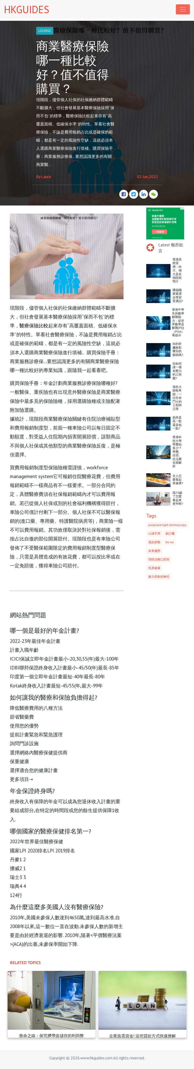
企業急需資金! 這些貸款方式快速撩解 (142, 1035)
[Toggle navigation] (183, 9)
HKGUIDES (26, 9)
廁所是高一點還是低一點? (177, 423)
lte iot (169, 542)
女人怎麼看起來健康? (178, 479)
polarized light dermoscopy (167, 525)
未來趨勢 (154, 551)
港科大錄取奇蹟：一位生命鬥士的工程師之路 (177, 397)
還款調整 (154, 542)
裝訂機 (170, 533)
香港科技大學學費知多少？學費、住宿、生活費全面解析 (177, 451)
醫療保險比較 (33, 325)
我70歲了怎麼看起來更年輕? (178, 498)
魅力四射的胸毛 (158, 576)
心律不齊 (154, 533)
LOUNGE (44, 30)
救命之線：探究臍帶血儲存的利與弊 (51, 1035)
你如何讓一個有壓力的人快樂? (177, 371)
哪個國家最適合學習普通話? (178, 295)
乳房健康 (154, 568)
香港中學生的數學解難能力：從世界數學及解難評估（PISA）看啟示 (178, 322)
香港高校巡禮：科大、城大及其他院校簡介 (177, 270)
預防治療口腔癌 (158, 559)
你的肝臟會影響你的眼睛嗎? (178, 349)
